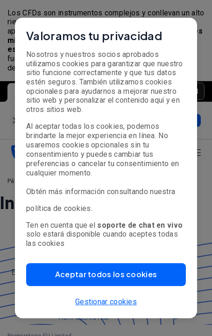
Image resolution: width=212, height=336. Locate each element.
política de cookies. (59, 208)
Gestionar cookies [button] (106, 301)
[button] (106, 274)
